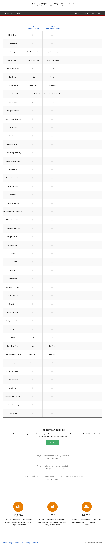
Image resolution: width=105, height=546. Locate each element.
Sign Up (100, 13)
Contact (16, 543)
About (5, 543)
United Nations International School (52, 28)
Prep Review (7, 13)
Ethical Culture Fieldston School (33, 28)
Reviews (35, 543)
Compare (85, 13)
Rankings (18, 13)
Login (92, 13)
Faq (22, 543)
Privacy (27, 543)
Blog (10, 543)
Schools (77, 13)
